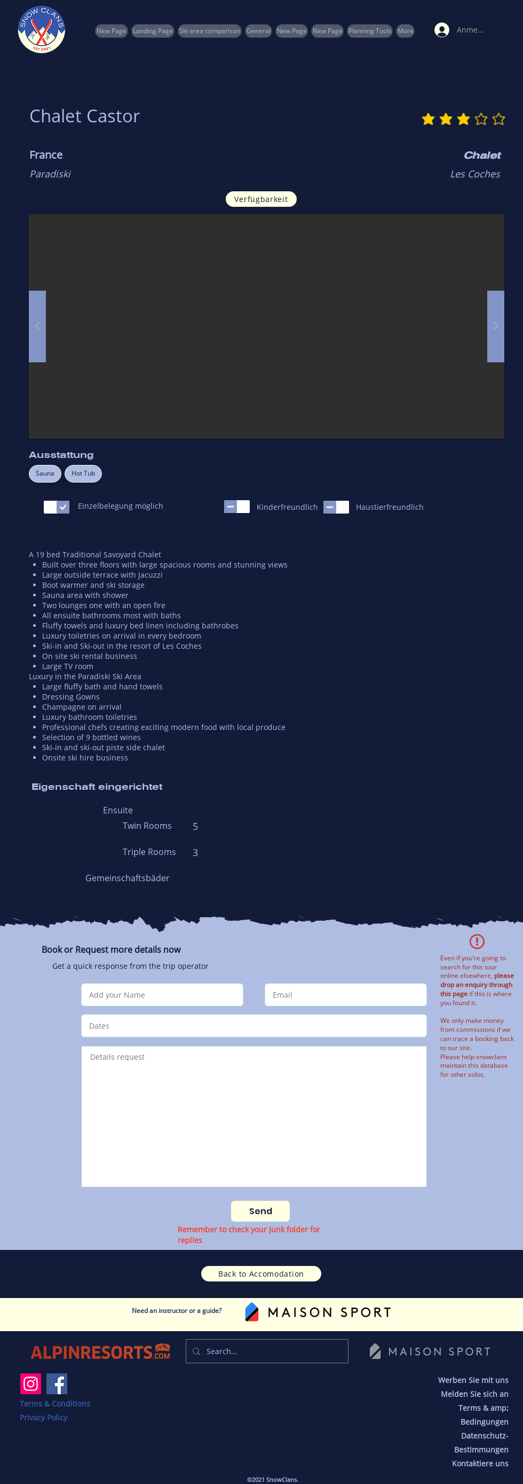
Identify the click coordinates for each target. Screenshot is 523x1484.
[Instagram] (30, 1383)
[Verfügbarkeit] (261, 199)
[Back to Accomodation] (261, 1273)
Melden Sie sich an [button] (475, 1394)
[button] (370, 31)
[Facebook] (56, 1383)
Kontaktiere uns (480, 1463)
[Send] (260, 1211)
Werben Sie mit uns (473, 1380)
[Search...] (266, 1351)
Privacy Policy (43, 1417)
